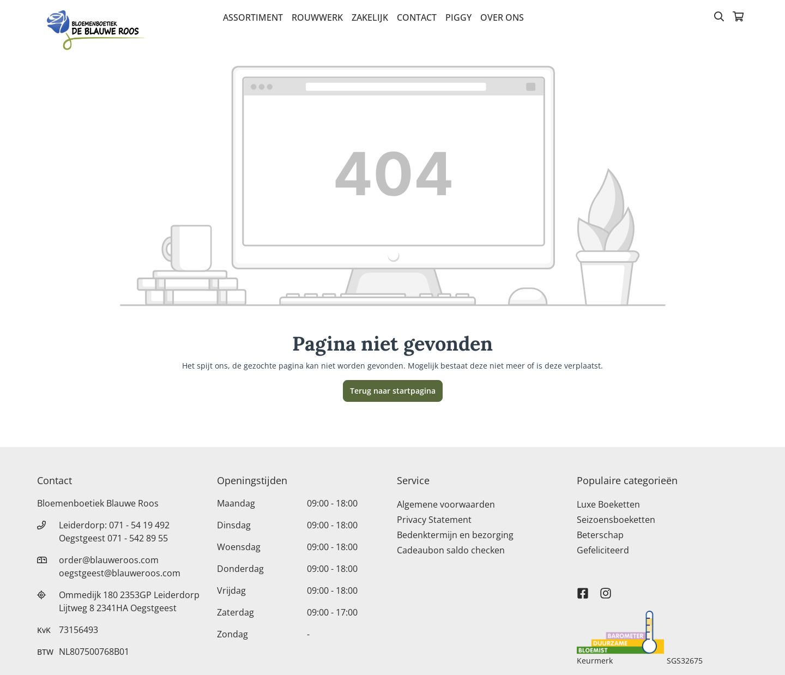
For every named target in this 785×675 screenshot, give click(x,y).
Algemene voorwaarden (446, 504)
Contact (417, 17)
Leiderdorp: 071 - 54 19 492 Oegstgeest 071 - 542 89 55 (114, 531)
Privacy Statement (434, 520)
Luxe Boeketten (608, 504)
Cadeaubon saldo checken (451, 550)
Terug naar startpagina (393, 390)
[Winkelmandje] (738, 17)
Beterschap (600, 535)
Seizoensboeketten (616, 520)
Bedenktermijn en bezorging (455, 535)
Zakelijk (370, 17)
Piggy (458, 17)
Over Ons (502, 17)
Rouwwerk (317, 17)
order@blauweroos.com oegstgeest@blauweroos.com (119, 566)
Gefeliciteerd (603, 550)
